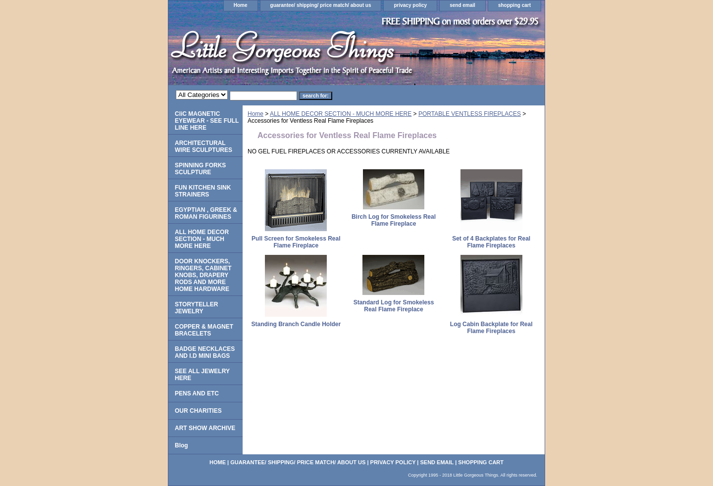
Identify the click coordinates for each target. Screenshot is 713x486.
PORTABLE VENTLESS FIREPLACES (469, 113)
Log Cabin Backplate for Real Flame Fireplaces (491, 328)
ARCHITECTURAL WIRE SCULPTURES (203, 146)
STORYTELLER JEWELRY (196, 308)
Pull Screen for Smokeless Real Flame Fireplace (296, 242)
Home (241, 5)
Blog (181, 445)
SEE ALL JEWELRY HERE (202, 375)
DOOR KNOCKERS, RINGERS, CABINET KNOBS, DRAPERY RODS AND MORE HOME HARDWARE (203, 275)
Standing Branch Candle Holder (296, 324)
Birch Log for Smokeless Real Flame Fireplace (394, 220)
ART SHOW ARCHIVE (205, 428)
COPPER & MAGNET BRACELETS (204, 330)
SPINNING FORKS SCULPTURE (200, 169)
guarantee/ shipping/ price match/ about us (320, 5)
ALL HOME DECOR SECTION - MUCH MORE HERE (340, 113)
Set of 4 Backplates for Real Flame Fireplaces (491, 242)
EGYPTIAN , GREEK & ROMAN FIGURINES (206, 213)
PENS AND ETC (197, 393)
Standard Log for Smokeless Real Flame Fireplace (394, 306)
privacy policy (410, 5)
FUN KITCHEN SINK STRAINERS (203, 191)
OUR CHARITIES (198, 410)
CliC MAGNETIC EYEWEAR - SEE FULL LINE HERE (207, 120)
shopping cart (514, 5)
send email (462, 5)
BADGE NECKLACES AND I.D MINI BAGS (205, 352)
